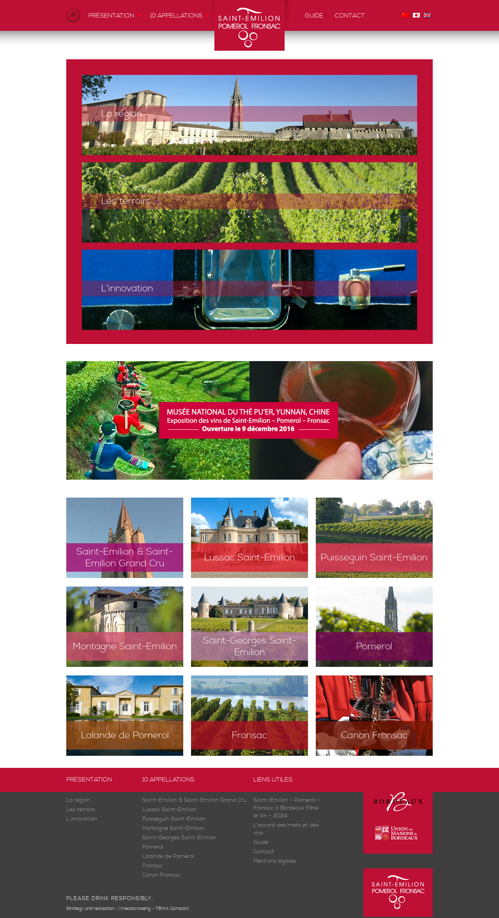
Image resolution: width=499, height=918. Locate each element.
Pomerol (374, 646)
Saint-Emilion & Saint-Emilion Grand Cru (124, 557)
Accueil (73, 15)
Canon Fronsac (374, 735)
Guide (314, 15)
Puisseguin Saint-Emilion (374, 558)
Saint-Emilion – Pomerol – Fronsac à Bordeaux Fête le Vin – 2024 (286, 808)
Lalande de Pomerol (125, 735)
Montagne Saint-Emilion (125, 646)
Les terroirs (126, 201)
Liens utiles (272, 779)
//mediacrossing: (134, 908)
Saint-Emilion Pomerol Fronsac (249, 25)
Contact (350, 15)
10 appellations (176, 15)
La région (121, 114)
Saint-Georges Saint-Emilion (249, 646)
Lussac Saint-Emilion (249, 558)
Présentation (111, 15)
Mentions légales (274, 861)
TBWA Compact (172, 908)
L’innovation (127, 288)
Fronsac (249, 735)
